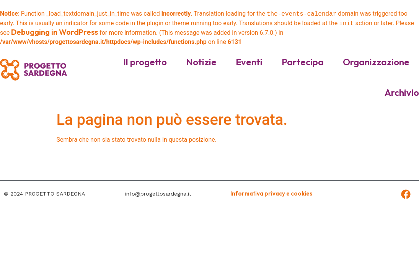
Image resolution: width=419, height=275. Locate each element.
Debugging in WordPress (54, 32)
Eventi (249, 62)
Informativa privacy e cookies (271, 193)
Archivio (402, 92)
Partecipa (303, 62)
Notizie (201, 62)
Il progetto (145, 62)
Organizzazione (376, 62)
